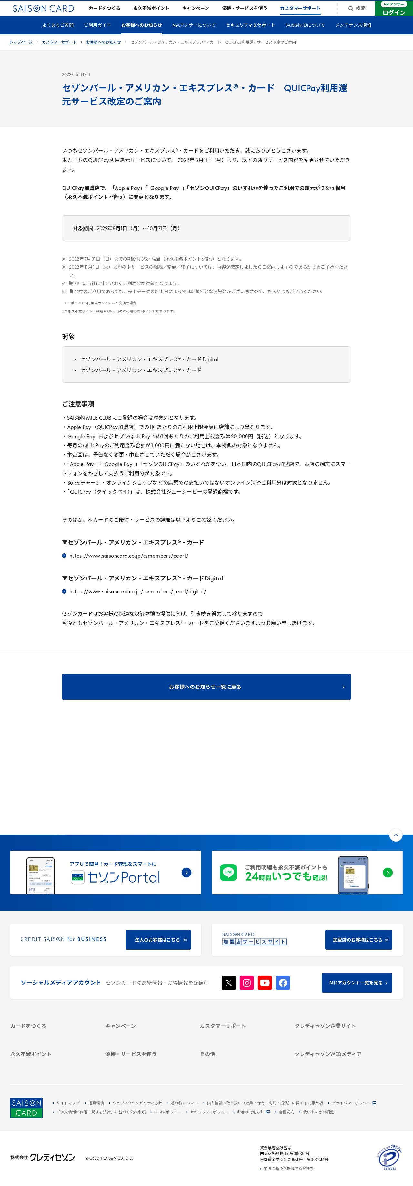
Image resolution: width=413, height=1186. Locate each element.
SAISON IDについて (305, 36)
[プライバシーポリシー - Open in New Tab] (352, 1103)
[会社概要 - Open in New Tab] (335, 952)
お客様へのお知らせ (141, 36)
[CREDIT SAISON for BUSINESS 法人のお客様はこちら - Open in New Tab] (105, 847)
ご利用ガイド (97, 36)
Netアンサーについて (194, 36)
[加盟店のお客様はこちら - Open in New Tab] (307, 847)
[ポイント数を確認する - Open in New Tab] (51, 1062)
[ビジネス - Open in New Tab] (335, 959)
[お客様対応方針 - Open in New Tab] (252, 1112)
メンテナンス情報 (353, 36)
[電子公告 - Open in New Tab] (335, 981)
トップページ (21, 53)
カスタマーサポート (59, 53)
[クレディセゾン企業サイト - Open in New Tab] (335, 944)
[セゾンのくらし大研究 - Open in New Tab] (335, 1039)
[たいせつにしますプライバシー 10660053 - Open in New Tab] (389, 1170)
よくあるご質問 (58, 36)
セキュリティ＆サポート (250, 36)
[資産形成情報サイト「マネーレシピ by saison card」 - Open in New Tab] (335, 1028)
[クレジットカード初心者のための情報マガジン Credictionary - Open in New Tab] (335, 1015)
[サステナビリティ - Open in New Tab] (335, 967)
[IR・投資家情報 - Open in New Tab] (335, 974)
